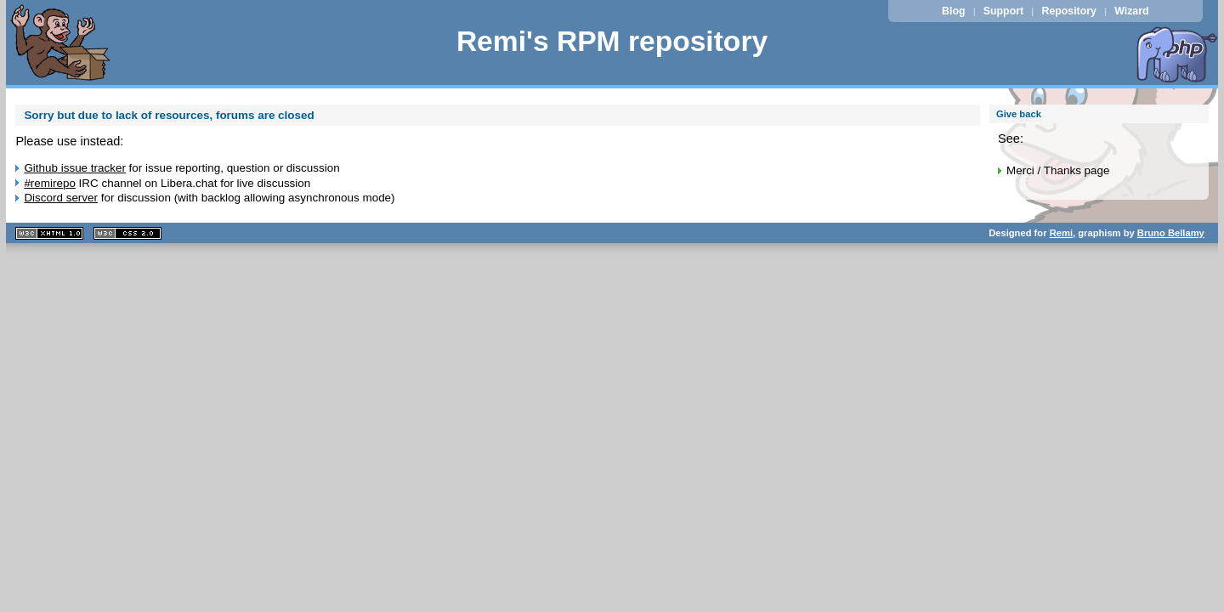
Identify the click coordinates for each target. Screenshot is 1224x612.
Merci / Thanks (1043, 170)
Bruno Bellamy (1170, 233)
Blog (953, 11)
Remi (1061, 233)
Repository (1069, 11)
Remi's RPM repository (612, 41)
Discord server (61, 197)
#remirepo (50, 183)
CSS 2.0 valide (128, 233)
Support (1003, 11)
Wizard (1131, 11)
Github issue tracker (75, 168)
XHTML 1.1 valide (49, 233)
